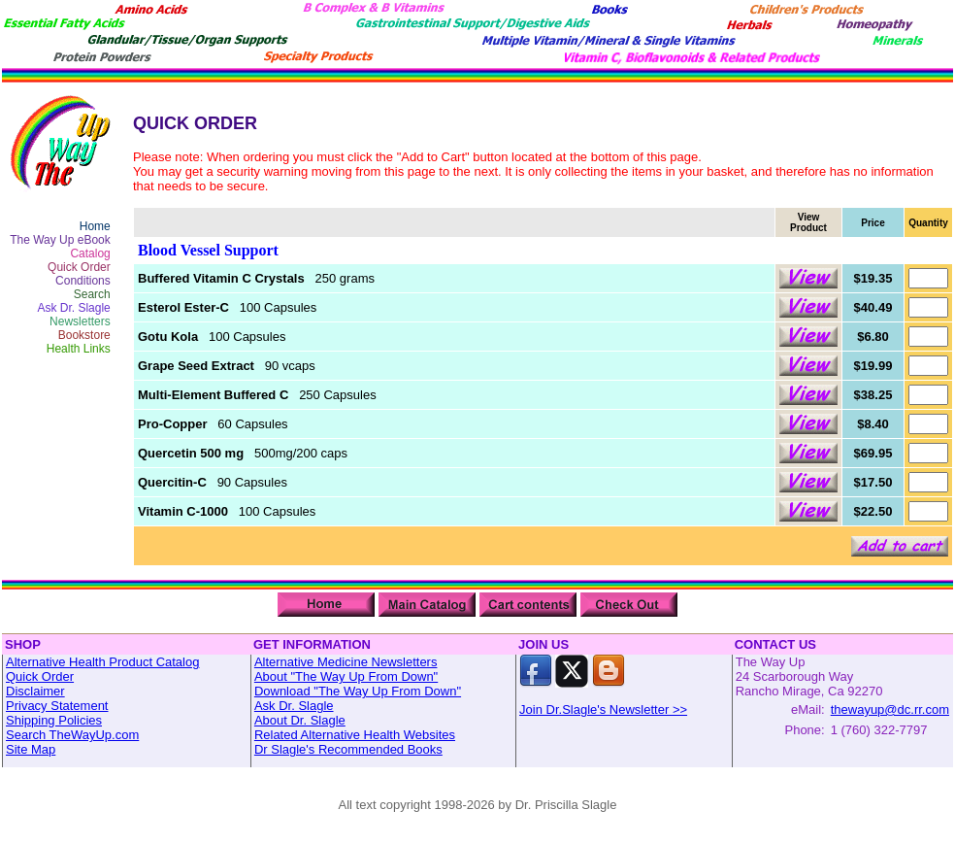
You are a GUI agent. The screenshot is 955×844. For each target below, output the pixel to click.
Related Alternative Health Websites (354, 734)
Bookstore (84, 335)
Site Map (30, 749)
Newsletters (80, 321)
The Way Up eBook (60, 240)
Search (92, 294)
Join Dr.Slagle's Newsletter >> (603, 709)
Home (95, 226)
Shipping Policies (54, 720)
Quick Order (79, 267)
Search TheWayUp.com (72, 734)
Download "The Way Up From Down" (357, 691)
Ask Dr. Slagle (73, 308)
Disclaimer (35, 691)
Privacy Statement (57, 705)
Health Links (79, 348)
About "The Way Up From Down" (346, 676)
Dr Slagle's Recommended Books (348, 749)
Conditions (83, 280)
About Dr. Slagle (300, 720)
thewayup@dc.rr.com (890, 709)
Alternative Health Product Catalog (102, 662)
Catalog (90, 253)
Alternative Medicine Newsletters (346, 662)
